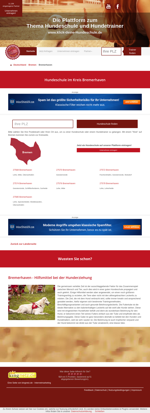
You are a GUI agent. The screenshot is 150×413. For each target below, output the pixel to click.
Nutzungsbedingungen (119, 390)
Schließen (99, 411)
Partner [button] (88, 51)
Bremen (32, 65)
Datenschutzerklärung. (81, 411)
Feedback (88, 390)
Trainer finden (132, 51)
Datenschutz (101, 390)
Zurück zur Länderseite (23, 244)
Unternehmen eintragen (68, 51)
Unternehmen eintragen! (108, 150)
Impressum (136, 390)
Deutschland (18, 65)
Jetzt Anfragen (45, 51)
